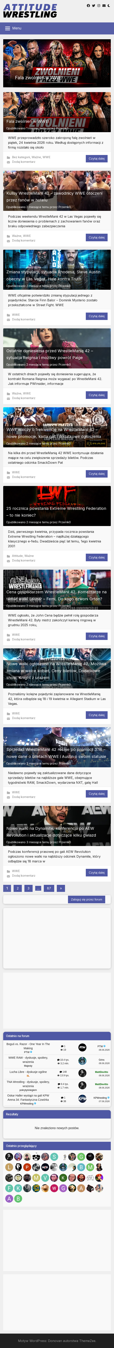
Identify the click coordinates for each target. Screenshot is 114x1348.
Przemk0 (62, 128)
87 (49, 888)
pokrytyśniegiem (28, 1090)
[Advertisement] (57, 1001)
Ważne (36, 157)
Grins (102, 1059)
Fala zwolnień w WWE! (27, 121)
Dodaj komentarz (23, 162)
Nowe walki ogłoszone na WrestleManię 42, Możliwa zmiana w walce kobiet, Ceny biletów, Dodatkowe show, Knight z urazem (56, 670)
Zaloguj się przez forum (86, 899)
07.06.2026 (104, 1101)
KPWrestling (28, 1103)
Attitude (17, 556)
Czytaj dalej (97, 158)
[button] (57, 63)
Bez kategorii (21, 157)
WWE (46, 157)
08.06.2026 (104, 1050)
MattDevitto (101, 1072)
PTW (28, 1052)
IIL (28, 1075)
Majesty (28, 1065)
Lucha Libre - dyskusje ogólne (28, 1071)
